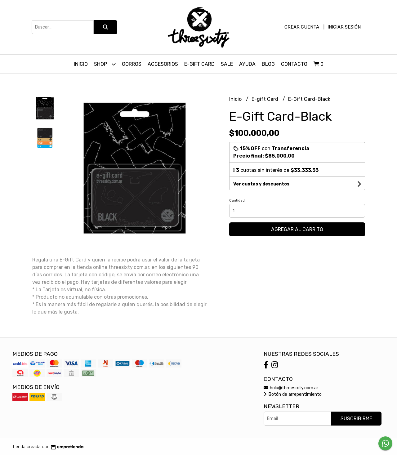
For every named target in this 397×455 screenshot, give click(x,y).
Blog (268, 64)
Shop (105, 64)
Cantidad (237, 201)
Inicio (81, 64)
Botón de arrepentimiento (293, 394)
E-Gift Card (199, 64)
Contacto (294, 64)
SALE (227, 64)
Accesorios (163, 64)
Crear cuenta (301, 27)
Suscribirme (356, 419)
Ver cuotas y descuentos (261, 184)
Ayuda (247, 64)
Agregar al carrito (297, 229)
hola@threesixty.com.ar (291, 387)
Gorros (131, 64)
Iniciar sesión (344, 27)
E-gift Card (265, 99)
